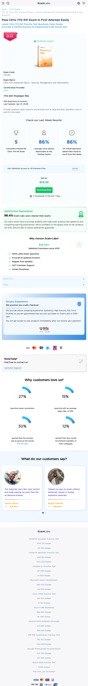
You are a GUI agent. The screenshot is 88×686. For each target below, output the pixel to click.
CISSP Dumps (44, 667)
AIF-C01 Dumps (44, 598)
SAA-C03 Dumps (44, 562)
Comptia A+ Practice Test (44, 566)
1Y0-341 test (22, 444)
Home (4, 9)
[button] (43, 513)
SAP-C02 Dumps (44, 584)
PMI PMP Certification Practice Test (44, 635)
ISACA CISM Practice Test (44, 662)
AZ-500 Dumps (44, 658)
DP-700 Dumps (44, 571)
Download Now (44, 190)
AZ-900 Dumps (44, 626)
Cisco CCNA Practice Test (44, 594)
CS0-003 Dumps (44, 644)
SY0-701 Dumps (44, 543)
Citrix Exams (14, 9)
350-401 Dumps (44, 630)
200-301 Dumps (44, 557)
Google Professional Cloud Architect (44, 649)
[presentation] (4, 486)
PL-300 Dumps (44, 616)
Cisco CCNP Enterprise (44, 607)
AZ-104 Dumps (44, 548)
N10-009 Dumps (44, 612)
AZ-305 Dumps (44, 589)
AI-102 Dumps (44, 603)
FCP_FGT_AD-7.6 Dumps (44, 671)
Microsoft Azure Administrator (44, 580)
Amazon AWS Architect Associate (44, 621)
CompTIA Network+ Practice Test (44, 552)
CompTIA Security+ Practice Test (44, 539)
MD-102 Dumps (44, 639)
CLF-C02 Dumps (44, 653)
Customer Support (13, 368)
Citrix (6, 90)
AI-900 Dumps (44, 575)
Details (75, 168)
